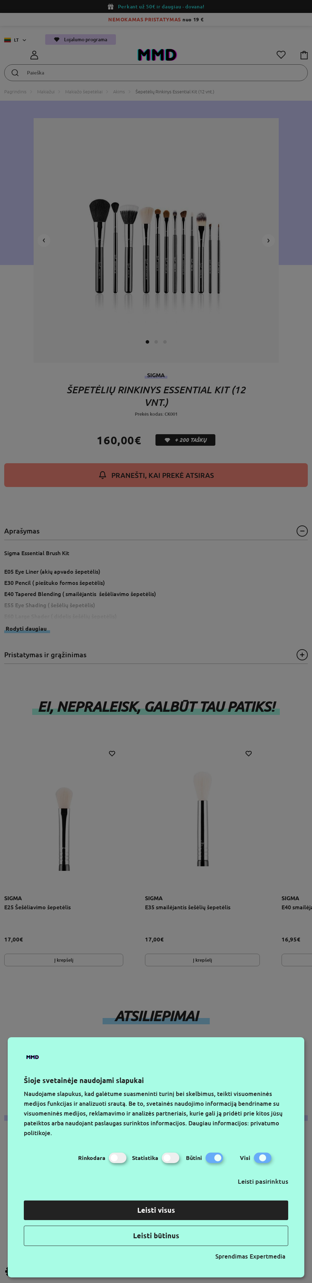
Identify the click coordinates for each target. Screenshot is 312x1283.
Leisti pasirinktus (263, 1181)
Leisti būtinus (156, 1236)
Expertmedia (267, 1256)
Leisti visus (156, 1210)
